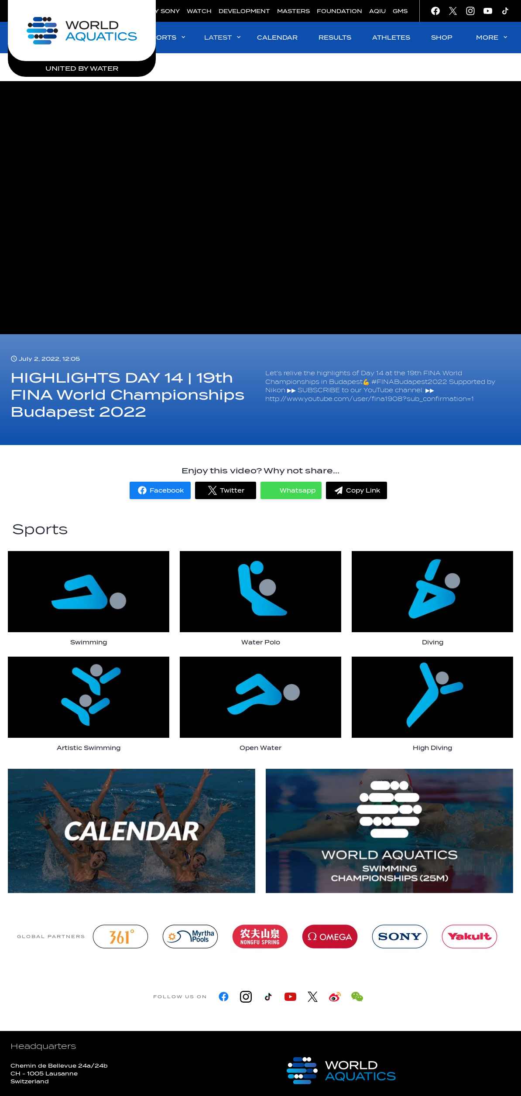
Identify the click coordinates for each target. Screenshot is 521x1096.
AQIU (377, 11)
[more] (131, 831)
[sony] (399, 936)
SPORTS (166, 37)
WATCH (199, 11)
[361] (120, 936)
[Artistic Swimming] (88, 704)
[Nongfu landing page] (260, 936)
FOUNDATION (339, 11)
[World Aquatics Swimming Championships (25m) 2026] (389, 831)
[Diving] (432, 598)
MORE (492, 37)
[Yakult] (469, 936)
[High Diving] (432, 704)
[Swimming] (88, 598)
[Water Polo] (260, 598)
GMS (400, 11)
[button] (160, 490)
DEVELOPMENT (244, 11)
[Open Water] (260, 704)
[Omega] (329, 936)
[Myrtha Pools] (190, 936)
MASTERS (293, 11)
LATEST (223, 37)
